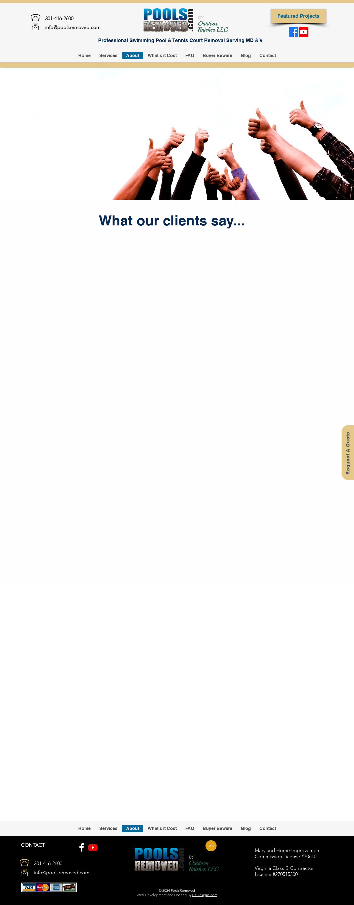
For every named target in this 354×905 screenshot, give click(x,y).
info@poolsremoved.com (72, 27)
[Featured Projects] (298, 16)
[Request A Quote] (348, 452)
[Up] (211, 845)
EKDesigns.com (204, 895)
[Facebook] (81, 847)
